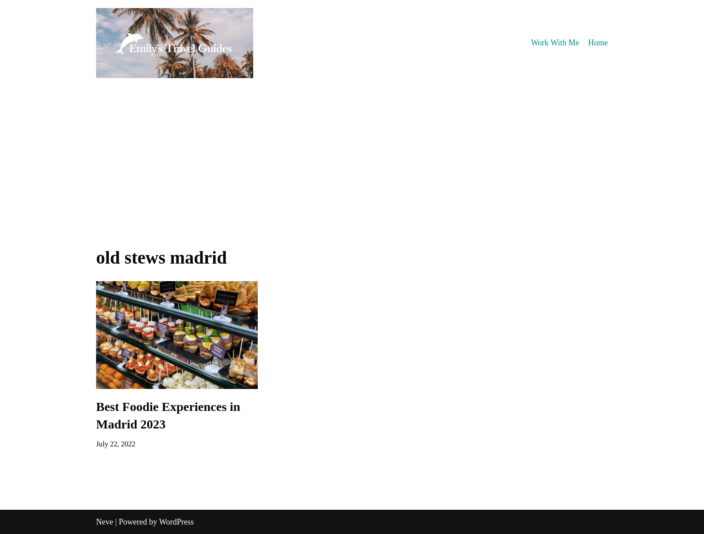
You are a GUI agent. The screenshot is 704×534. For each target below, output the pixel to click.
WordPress (176, 521)
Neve (104, 521)
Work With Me (555, 42)
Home (598, 42)
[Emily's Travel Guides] (174, 43)
